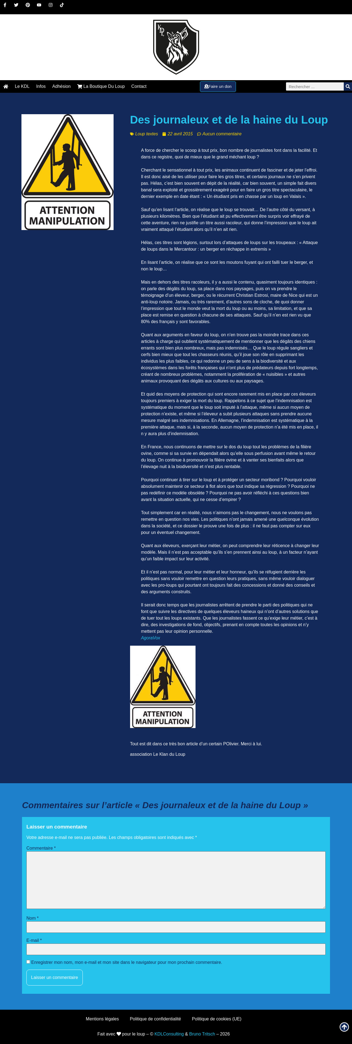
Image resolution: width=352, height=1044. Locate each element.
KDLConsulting (169, 1034)
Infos (41, 86)
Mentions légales (102, 1019)
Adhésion (61, 86)
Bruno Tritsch (202, 1034)
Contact (139, 86)
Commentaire (41, 848)
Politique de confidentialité (155, 1019)
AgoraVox (150, 638)
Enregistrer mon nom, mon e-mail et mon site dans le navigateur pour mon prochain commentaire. (126, 962)
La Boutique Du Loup (101, 86)
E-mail (34, 940)
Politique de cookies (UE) (216, 1019)
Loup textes (146, 133)
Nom (32, 918)
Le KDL (22, 86)
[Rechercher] (348, 86)
